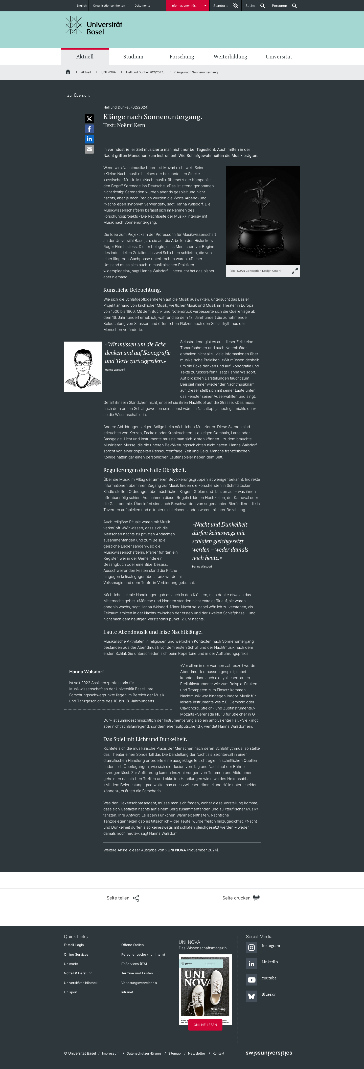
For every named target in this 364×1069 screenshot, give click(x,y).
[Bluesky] (261, 996)
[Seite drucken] (241, 898)
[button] (89, 118)
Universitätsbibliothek (81, 983)
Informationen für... (185, 6)
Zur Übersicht (78, 95)
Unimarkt (71, 964)
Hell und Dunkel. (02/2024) (145, 72)
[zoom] (263, 215)
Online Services (76, 954)
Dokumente (145, 6)
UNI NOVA (108, 72)
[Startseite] (68, 72)
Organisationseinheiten (112, 6)
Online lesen (205, 1025)
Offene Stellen (132, 945)
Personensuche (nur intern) (143, 954)
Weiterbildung (230, 56)
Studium (133, 56)
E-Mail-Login (74, 945)
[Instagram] (263, 948)
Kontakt (218, 1053)
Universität (279, 56)
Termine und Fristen (137, 973)
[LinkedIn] (262, 964)
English (81, 6)
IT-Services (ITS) (134, 964)
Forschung (182, 56)
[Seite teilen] (123, 898)
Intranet (127, 992)
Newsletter (196, 1053)
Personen (277, 7)
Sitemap (174, 1053)
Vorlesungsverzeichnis (139, 983)
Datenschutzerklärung (144, 1053)
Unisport (70, 992)
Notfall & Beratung (78, 973)
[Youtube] (261, 980)
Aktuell (85, 56)
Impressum (110, 1053)
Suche (248, 7)
